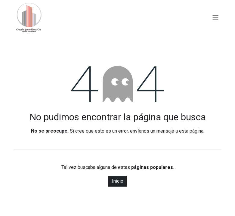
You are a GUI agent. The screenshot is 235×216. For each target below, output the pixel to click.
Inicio (117, 181)
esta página (191, 131)
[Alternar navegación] (215, 17)
